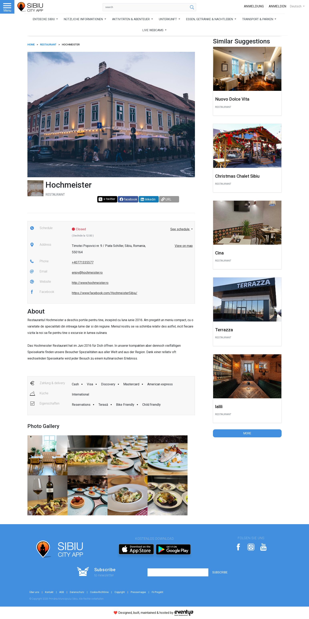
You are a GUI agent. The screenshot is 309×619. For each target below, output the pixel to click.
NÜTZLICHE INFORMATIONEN (84, 19)
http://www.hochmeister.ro (90, 283)
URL (166, 199)
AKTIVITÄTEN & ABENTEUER (131, 19)
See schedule (180, 229)
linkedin (148, 199)
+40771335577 (82, 262)
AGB (61, 592)
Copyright (119, 592)
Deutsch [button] (296, 6)
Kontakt (49, 592)
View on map (184, 246)
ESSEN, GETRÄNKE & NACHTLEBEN (210, 19)
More (247, 433)
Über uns (34, 592)
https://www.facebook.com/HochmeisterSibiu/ (104, 293)
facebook (128, 199)
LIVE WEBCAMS (153, 30)
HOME (31, 44)
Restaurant (48, 44)
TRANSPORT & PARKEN (258, 19)
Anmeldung (254, 6)
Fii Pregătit (157, 592)
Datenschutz (77, 592)
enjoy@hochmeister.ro (87, 272)
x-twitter (106, 199)
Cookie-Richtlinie (99, 592)
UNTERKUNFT (168, 19)
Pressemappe (138, 592)
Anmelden (277, 6)
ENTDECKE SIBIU (44, 19)
